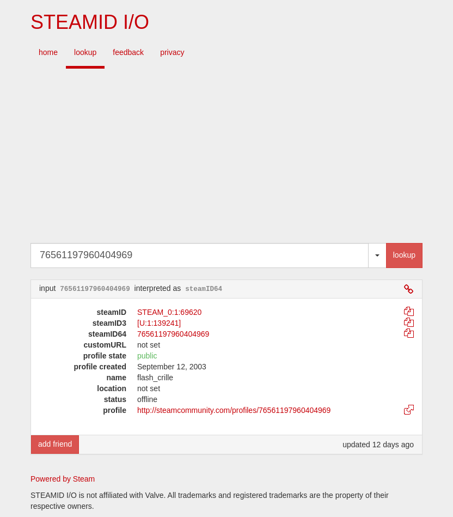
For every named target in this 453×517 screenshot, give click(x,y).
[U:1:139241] (159, 323)
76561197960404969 (173, 334)
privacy (172, 52)
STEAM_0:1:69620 (169, 312)
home (48, 52)
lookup (85, 52)
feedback (128, 52)
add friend (55, 444)
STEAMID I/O (89, 22)
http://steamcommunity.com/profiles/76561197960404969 (233, 410)
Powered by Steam (62, 479)
